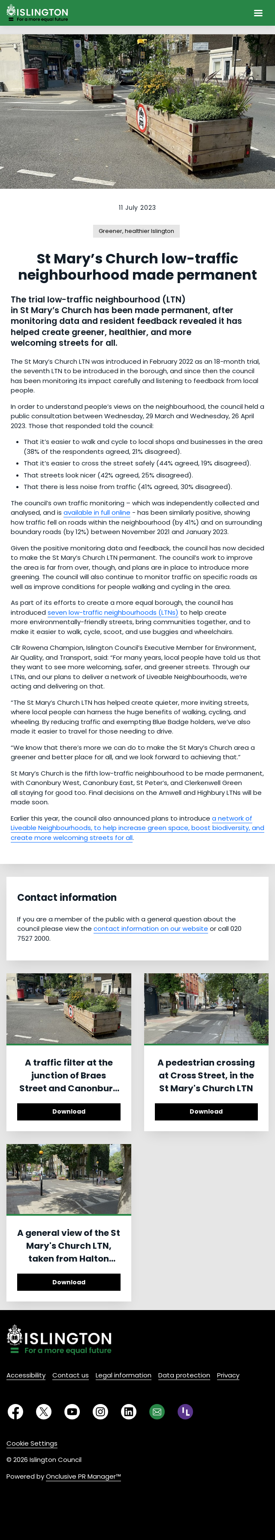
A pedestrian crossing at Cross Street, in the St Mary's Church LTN (206, 1075)
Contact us (70, 1375)
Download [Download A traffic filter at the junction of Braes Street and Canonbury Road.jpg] (68, 1111)
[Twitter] (43, 1411)
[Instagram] (100, 1411)
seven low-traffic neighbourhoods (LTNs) (113, 612)
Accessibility (25, 1375)
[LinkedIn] (128, 1411)
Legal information (123, 1375)
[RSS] (185, 1411)
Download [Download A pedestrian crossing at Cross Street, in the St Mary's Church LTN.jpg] (206, 1111)
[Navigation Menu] (258, 13)
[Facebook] (15, 1411)
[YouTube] (72, 1411)
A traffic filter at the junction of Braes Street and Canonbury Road (68, 1082)
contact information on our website (151, 928)
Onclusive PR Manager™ (83, 1476)
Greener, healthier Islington (136, 231)
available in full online (96, 512)
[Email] (157, 1411)
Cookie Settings (31, 1443)
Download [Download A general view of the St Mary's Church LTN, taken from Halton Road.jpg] (68, 1282)
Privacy (228, 1375)
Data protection (184, 1375)
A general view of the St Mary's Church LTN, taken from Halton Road (68, 1252)
